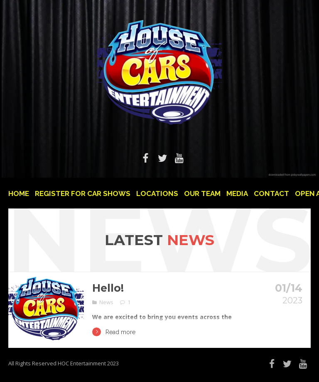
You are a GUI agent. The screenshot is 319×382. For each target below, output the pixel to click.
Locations (157, 193)
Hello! (108, 288)
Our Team (202, 193)
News (106, 302)
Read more (113, 331)
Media (237, 193)
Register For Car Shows (82, 193)
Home (18, 193)
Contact (271, 193)
